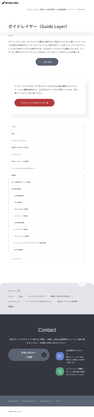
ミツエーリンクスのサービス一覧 (34, 102)
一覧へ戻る (47, 61)
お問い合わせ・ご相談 (29, 354)
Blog (13, 134)
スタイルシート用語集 (20, 216)
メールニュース (16, 154)
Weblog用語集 (18, 250)
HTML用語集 (18, 202)
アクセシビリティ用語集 (21, 236)
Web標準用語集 (19, 196)
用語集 (42, 9)
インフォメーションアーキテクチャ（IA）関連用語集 (30, 243)
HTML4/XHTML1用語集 (21, 209)
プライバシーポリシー (29, 401)
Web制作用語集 (50, 9)
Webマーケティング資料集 (20, 161)
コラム (13, 127)
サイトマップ (12, 401)
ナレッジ (35, 9)
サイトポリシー (46, 401)
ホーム (29, 9)
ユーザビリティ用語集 (20, 229)
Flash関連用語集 (61, 9)
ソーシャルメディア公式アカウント (38, 301)
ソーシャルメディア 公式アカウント (23, 168)
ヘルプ (58, 401)
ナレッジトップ (16, 259)
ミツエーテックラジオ (18, 141)
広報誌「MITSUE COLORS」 (20, 147)
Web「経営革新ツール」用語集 (20, 182)
